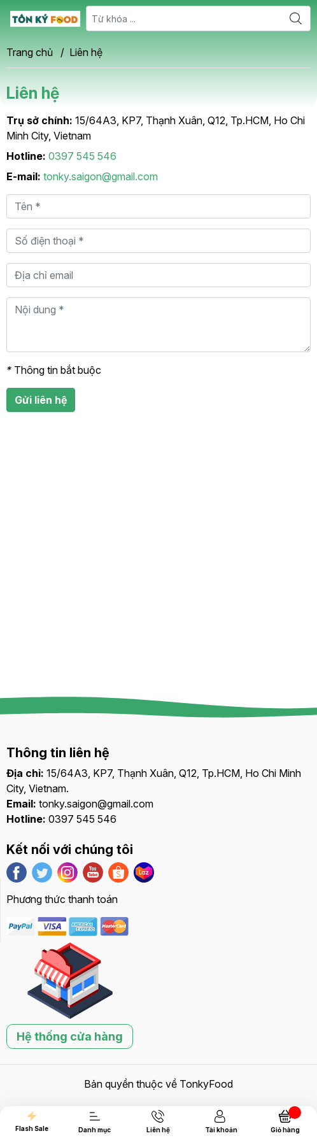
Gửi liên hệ (41, 400)
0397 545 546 (82, 156)
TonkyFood (206, 1084)
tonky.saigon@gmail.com (100, 176)
